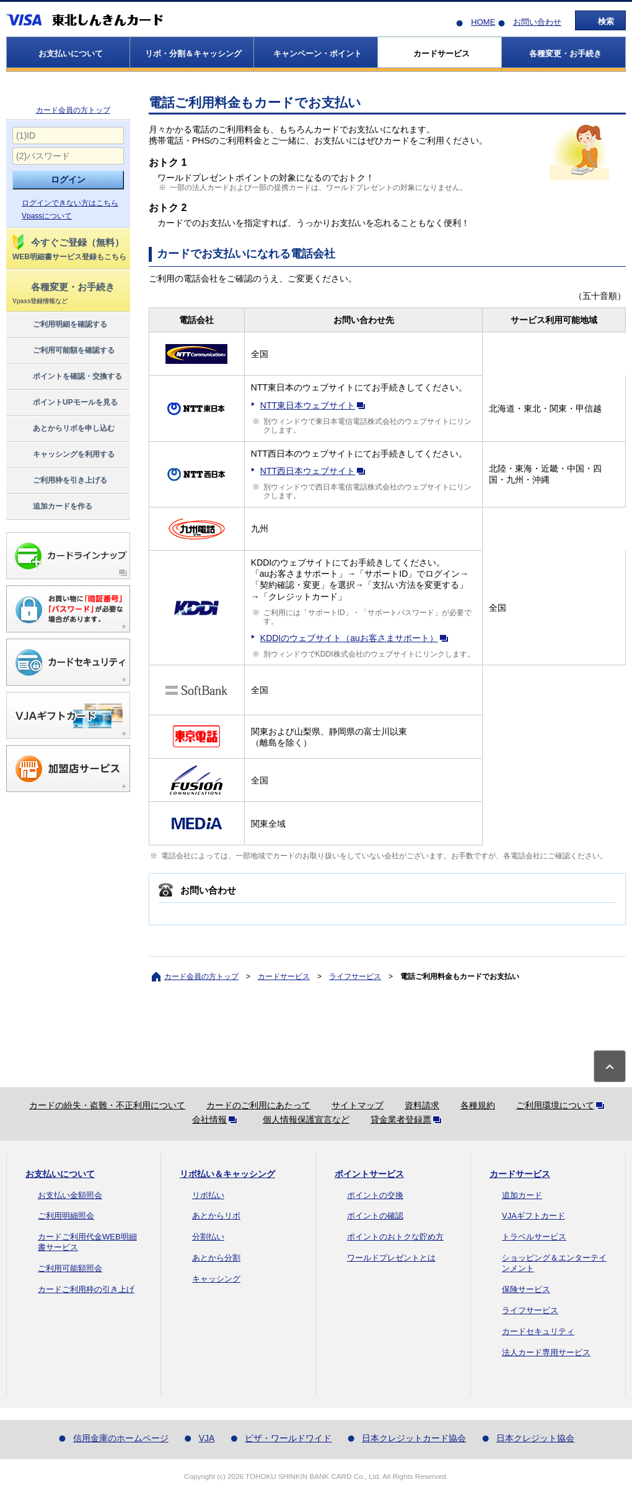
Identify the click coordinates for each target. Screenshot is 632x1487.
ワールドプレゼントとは (391, 1257)
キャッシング (216, 1278)
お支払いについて (60, 1174)
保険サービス (526, 1289)
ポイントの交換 (375, 1195)
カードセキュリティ (538, 1331)
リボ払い (208, 1195)
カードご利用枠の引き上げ (86, 1289)
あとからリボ (216, 1215)
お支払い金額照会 (70, 1195)
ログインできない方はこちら (70, 203)
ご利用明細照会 (66, 1215)
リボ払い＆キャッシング (227, 1174)
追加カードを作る (51, 507)
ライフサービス (355, 976)
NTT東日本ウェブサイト (315, 405)
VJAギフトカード (533, 1215)
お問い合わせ (537, 22)
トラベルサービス (534, 1236)
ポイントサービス (369, 1174)
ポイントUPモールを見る (64, 403)
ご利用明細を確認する (59, 325)
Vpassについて (47, 216)
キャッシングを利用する (63, 455)
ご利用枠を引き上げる (59, 481)
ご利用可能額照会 (70, 1268)
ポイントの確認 (375, 1215)
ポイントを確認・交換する (66, 377)
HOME (483, 22)
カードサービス (284, 976)
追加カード (522, 1195)
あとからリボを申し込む (63, 429)
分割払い (208, 1236)
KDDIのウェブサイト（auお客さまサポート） (356, 638)
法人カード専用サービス (546, 1352)
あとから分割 (216, 1257)
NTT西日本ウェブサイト (315, 471)
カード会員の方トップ (73, 110)
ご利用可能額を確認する (63, 351)
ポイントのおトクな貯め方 (395, 1236)
